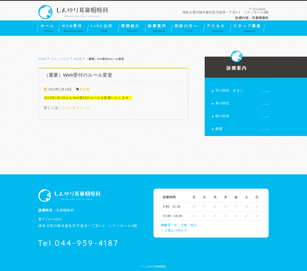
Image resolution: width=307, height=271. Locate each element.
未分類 (78, 58)
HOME (42, 58)
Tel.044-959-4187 (78, 243)
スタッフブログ (60, 58)
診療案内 (236, 64)
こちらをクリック (76, 107)
